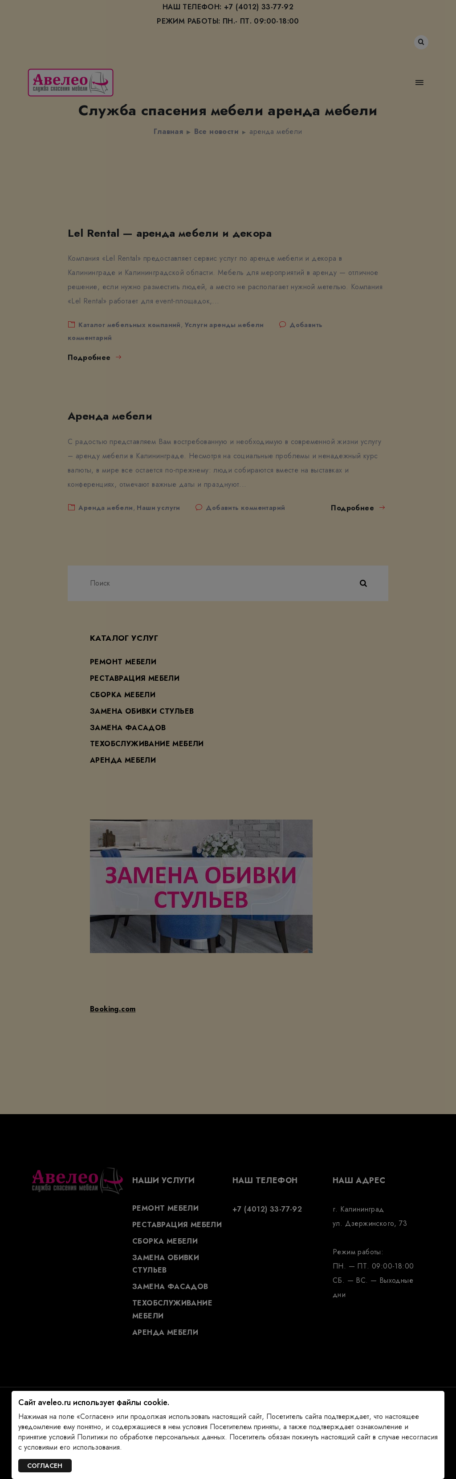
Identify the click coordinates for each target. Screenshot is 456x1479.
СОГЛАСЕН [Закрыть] (44, 1465)
